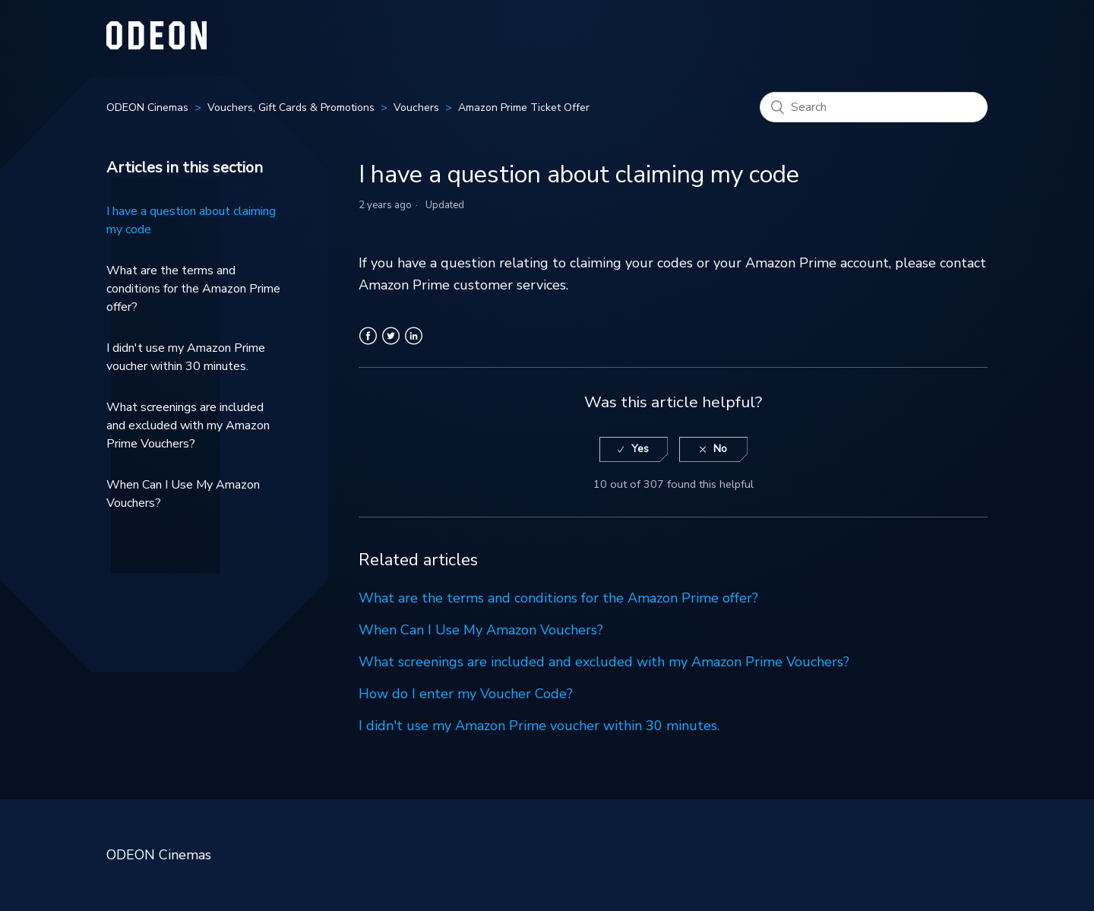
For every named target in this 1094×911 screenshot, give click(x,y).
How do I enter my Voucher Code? (466, 694)
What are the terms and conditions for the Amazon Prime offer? (193, 288)
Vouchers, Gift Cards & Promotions (291, 107)
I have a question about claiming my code (191, 220)
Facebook (368, 345)
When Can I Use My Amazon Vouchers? (183, 493)
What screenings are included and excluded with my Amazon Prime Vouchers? (188, 425)
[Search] (874, 107)
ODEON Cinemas (147, 107)
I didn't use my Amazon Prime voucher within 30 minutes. (185, 357)
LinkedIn (413, 345)
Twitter (390, 345)
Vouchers (416, 107)
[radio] (633, 449)
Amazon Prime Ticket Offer (524, 107)
